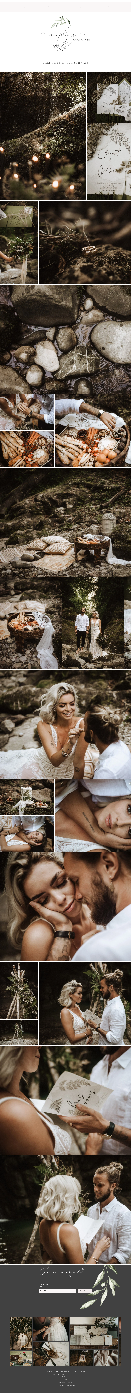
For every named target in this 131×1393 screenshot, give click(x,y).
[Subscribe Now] (85, 1291)
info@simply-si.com (65, 1382)
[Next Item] (117, 1341)
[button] (25, 7)
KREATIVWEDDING (70, 1385)
